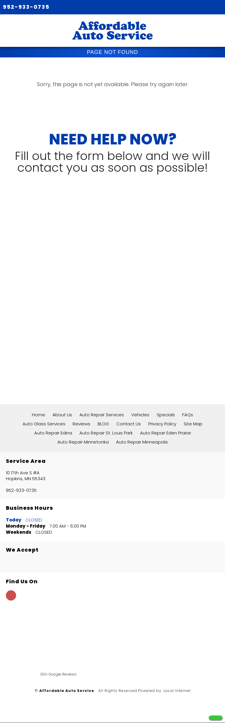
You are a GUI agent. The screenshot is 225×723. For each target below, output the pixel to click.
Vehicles (140, 415)
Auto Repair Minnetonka (83, 442)
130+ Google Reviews (58, 674)
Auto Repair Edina (53, 433)
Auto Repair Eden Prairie (165, 433)
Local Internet (177, 690)
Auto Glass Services (44, 424)
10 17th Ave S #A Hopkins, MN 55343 (25, 476)
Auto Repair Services (101, 415)
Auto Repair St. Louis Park (106, 433)
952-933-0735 (26, 7)
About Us (62, 415)
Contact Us (128, 424)
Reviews (81, 424)
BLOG (103, 424)
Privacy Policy (162, 424)
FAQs (187, 415)
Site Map (193, 424)
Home (38, 415)
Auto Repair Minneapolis (142, 442)
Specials (166, 415)
